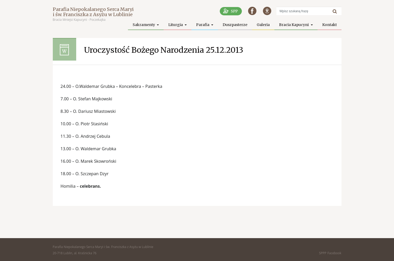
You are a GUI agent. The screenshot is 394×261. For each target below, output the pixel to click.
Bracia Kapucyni (294, 24)
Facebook (334, 253)
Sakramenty (144, 24)
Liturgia (176, 24)
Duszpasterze (235, 24)
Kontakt (329, 24)
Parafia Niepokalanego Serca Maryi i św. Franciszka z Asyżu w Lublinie (93, 11)
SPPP (322, 253)
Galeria (263, 24)
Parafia (203, 24)
